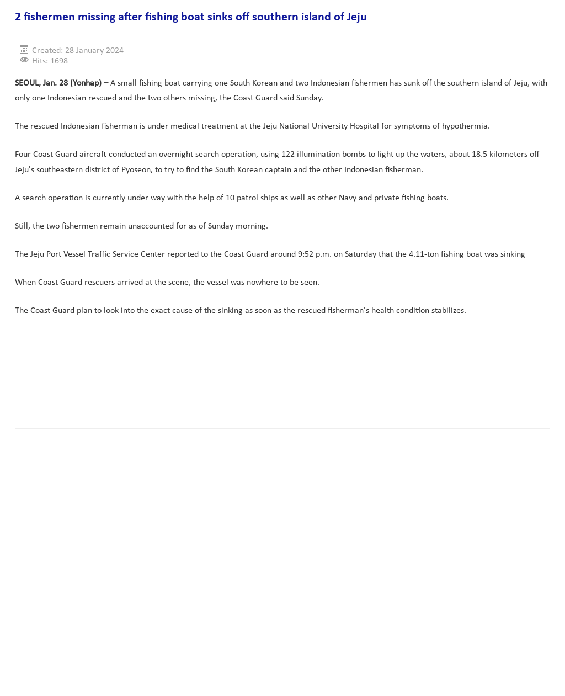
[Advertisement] (216, 385)
